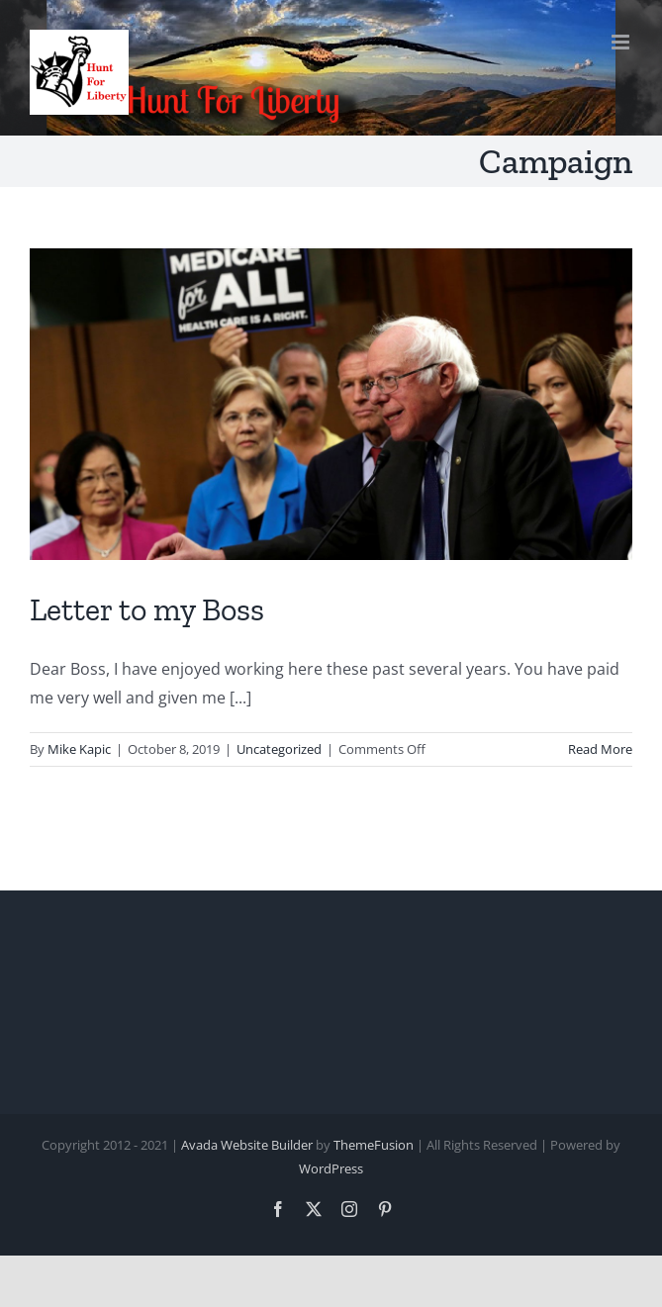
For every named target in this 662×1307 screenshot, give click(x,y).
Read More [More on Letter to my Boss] (600, 749)
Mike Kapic (79, 749)
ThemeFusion (373, 1145)
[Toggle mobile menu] (622, 42)
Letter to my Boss (147, 609)
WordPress (331, 1168)
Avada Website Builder (247, 1145)
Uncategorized (279, 749)
